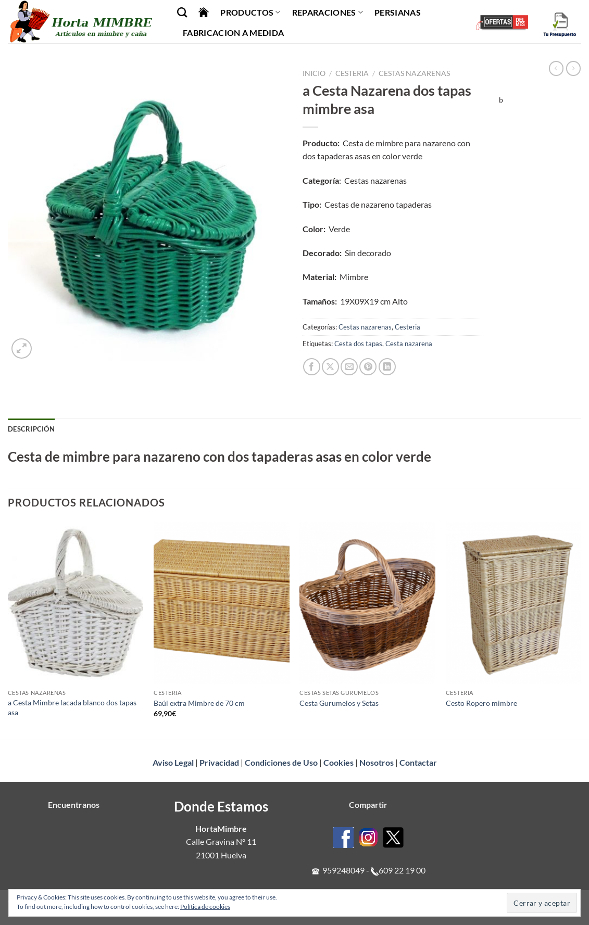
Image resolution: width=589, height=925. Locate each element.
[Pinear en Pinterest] (368, 366)
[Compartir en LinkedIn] (387, 366)
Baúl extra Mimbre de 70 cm (199, 703)
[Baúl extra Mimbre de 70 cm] (222, 603)
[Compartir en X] (330, 366)
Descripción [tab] (31, 429)
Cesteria (352, 73)
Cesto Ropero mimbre (481, 703)
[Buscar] (182, 12)
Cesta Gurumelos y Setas (339, 703)
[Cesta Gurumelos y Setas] (367, 603)
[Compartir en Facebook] (311, 366)
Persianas (397, 12)
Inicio (314, 73)
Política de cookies (205, 906)
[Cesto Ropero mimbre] (514, 603)
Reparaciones (327, 12)
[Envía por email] (349, 366)
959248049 (343, 870)
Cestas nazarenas (414, 73)
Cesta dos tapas (358, 343)
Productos (250, 12)
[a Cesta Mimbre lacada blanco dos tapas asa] (76, 603)
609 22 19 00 (402, 870)
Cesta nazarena (408, 343)
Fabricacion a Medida (233, 32)
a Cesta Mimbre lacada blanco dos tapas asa (72, 707)
